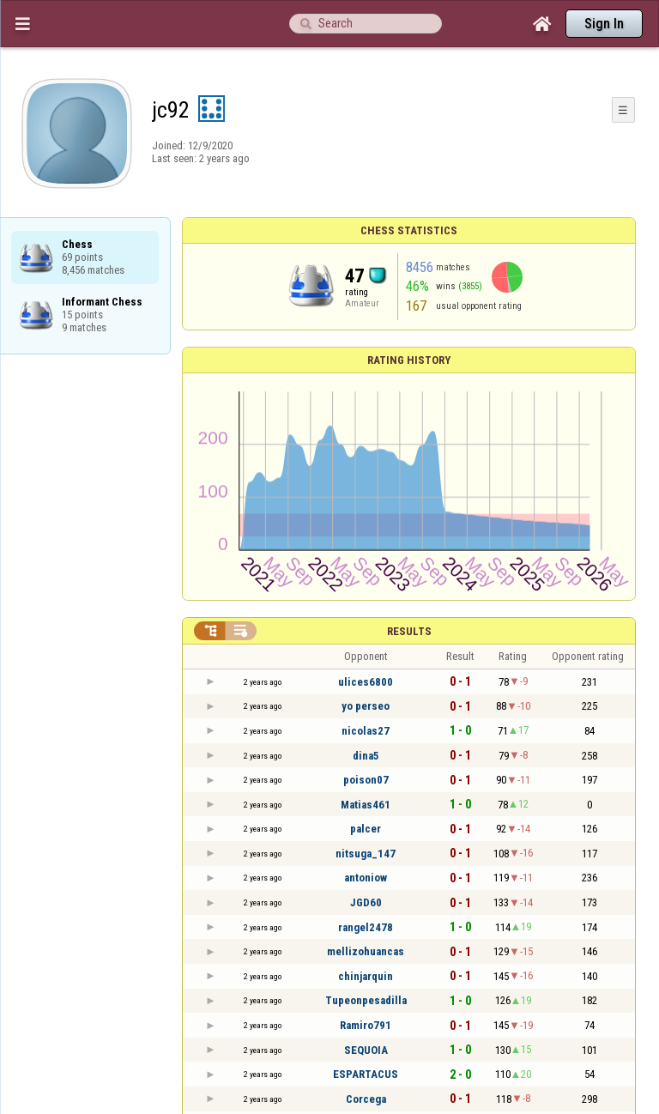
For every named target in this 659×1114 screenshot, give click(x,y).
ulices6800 (365, 681)
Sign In (604, 23)
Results (409, 631)
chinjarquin (365, 976)
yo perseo (366, 705)
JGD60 (366, 902)
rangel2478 (365, 927)
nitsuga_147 (366, 853)
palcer (365, 828)
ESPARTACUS (365, 1074)
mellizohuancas (365, 951)
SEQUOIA (366, 1050)
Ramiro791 (365, 1025)
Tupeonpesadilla (366, 1000)
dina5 (366, 755)
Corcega (366, 1099)
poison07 (366, 779)
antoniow (365, 877)
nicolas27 (366, 730)
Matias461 (365, 804)
